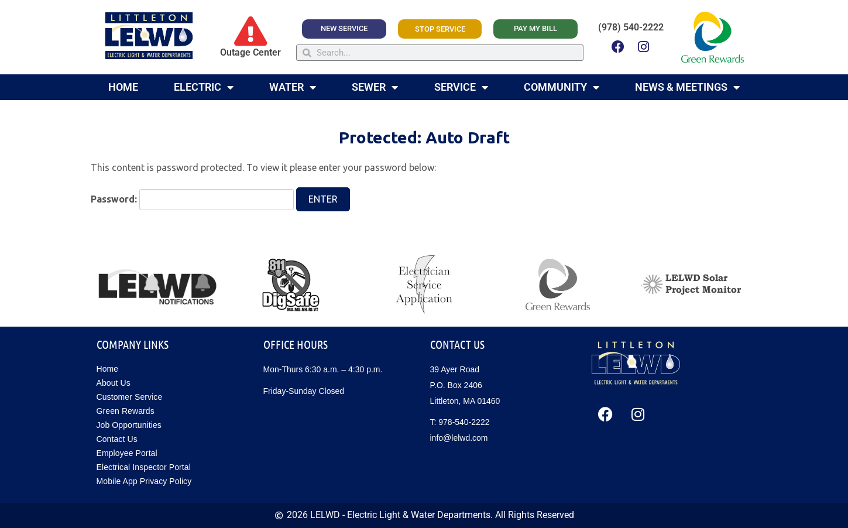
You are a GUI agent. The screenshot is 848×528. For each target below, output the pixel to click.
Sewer (375, 87)
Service (461, 87)
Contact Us (117, 439)
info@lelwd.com (459, 438)
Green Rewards (126, 411)
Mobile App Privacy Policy (144, 481)
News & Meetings (687, 87)
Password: (192, 199)
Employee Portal (127, 453)
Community (561, 87)
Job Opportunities (129, 425)
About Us (114, 383)
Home (123, 87)
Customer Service (130, 397)
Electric (204, 87)
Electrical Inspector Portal (144, 467)
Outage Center (250, 52)
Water (292, 87)
